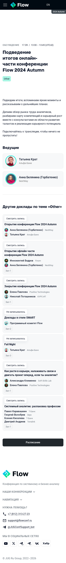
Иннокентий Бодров (21, 260)
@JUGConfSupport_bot (21, 527)
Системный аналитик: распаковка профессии (32, 406)
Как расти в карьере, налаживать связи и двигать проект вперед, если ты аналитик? (31, 373)
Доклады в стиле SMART (19, 317)
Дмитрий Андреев (14, 421)
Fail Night (9, 344)
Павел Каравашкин (15, 411)
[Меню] (5, 5)
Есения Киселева (14, 418)
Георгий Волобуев (14, 414)
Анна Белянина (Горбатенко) (38, 177)
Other (7, 78)
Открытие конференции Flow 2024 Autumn (30, 224)
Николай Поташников (23, 296)
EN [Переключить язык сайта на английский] (48, 4)
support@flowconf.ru (20, 520)
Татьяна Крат (28, 159)
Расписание (33, 442)
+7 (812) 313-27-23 (19, 514)
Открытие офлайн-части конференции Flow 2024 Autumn (24, 253)
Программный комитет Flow (26, 323)
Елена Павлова (19, 292)
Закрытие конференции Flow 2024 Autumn (30, 286)
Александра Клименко (23, 380)
